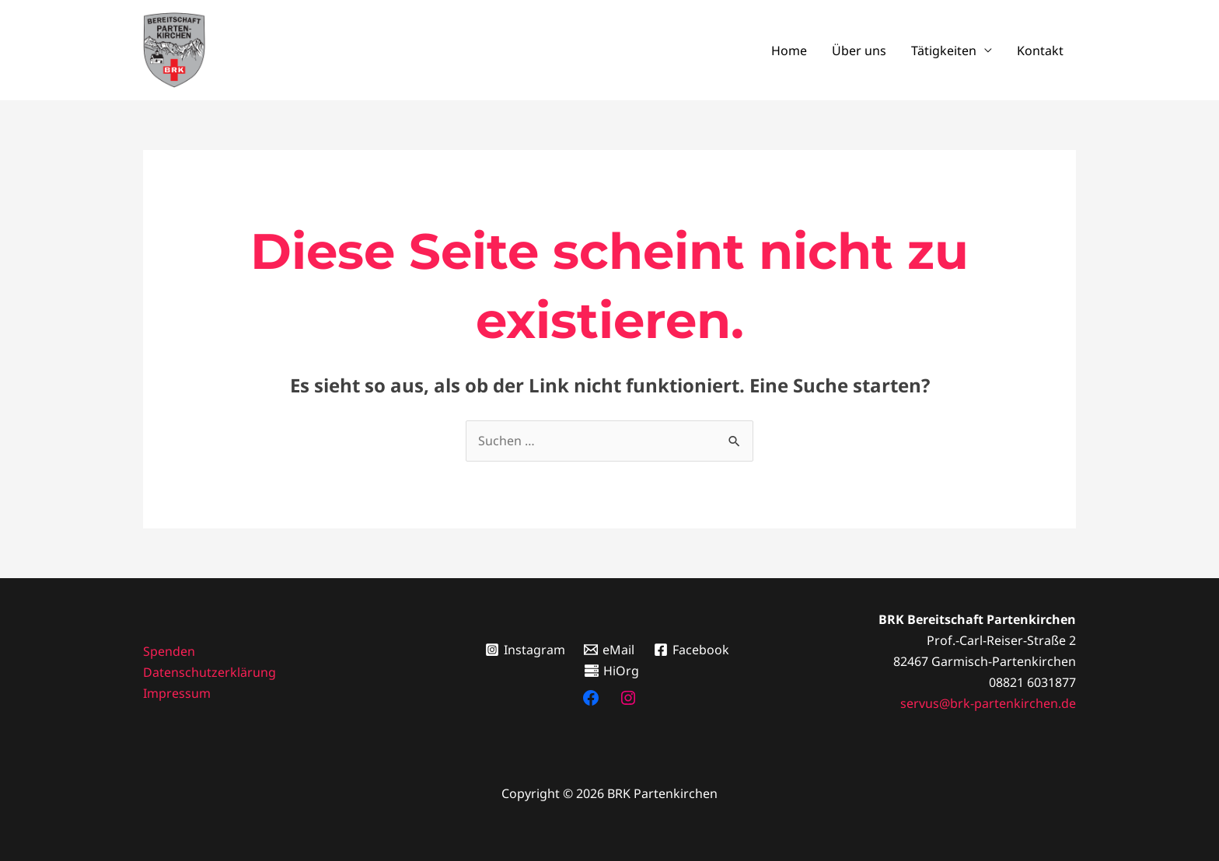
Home (789, 50)
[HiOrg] (612, 671)
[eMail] (609, 650)
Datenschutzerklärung (209, 672)
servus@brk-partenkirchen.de (988, 703)
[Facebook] (692, 650)
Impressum (177, 693)
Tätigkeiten (943, 50)
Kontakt (1040, 50)
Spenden (169, 651)
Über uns (859, 50)
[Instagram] (525, 650)
